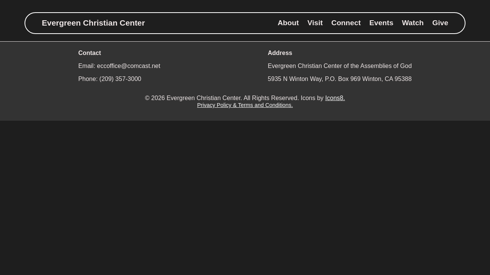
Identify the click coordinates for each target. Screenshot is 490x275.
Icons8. (335, 98)
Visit (315, 23)
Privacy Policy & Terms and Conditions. (245, 105)
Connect (346, 23)
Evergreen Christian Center (93, 22)
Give (440, 23)
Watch (413, 23)
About (288, 23)
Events (381, 23)
